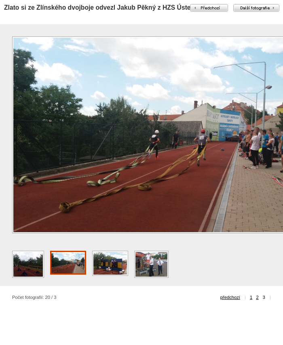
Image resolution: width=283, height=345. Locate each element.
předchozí (230, 297)
